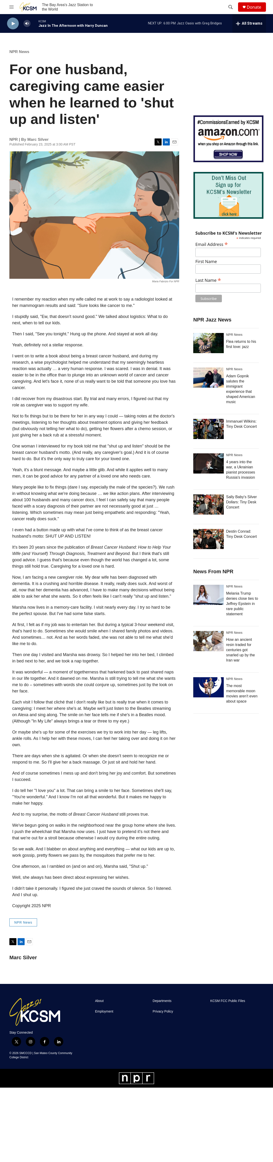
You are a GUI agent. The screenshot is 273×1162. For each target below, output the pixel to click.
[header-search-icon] (230, 7)
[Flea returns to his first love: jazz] (208, 343)
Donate (254, 7)
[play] (13, 23)
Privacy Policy (163, 1011)
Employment (104, 1011)
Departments (162, 1001)
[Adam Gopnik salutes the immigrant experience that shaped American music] (208, 377)
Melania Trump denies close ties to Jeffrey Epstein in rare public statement (242, 603)
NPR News (19, 52)
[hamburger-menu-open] (11, 7)
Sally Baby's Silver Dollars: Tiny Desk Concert (241, 502)
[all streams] (249, 23)
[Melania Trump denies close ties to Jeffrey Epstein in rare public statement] (208, 595)
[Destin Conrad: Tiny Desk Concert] (208, 539)
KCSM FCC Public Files (227, 1001)
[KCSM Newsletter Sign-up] (228, 195)
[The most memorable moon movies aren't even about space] (208, 687)
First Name (206, 261)
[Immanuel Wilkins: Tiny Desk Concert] (208, 429)
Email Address (211, 243)
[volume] (27, 23)
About (99, 1001)
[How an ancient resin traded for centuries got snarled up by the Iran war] (208, 641)
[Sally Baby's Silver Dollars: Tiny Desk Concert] (208, 504)
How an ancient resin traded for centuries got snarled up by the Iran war (240, 650)
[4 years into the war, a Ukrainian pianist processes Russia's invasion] (208, 463)
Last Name (208, 279)
